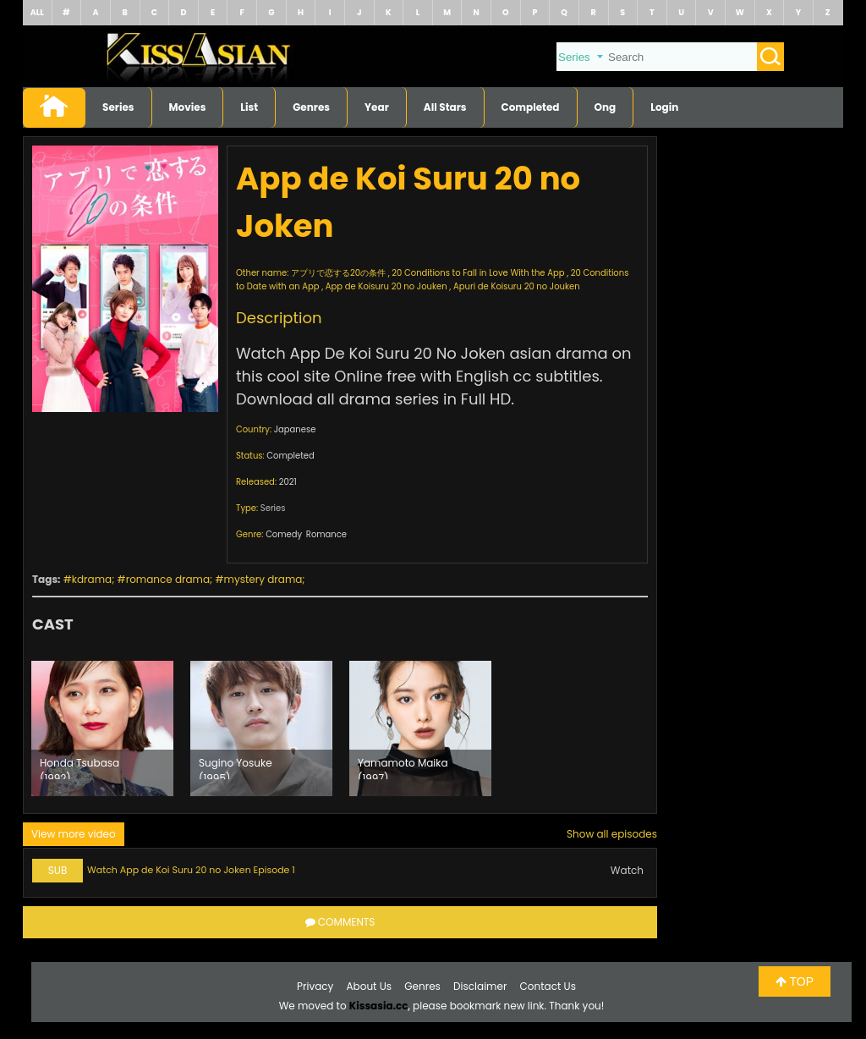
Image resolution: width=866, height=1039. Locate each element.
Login (664, 107)
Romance (326, 534)
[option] (102, 728)
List (249, 107)
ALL (37, 12)
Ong (606, 107)
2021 (288, 482)
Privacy (315, 986)
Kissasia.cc (378, 1005)
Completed (531, 107)
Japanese (295, 429)
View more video (73, 834)
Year (376, 107)
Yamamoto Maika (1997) (403, 767)
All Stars (445, 107)
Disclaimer (480, 986)
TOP (795, 981)
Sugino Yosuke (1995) (235, 767)
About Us (369, 986)
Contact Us (548, 986)
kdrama (92, 579)
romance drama (168, 579)
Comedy (284, 534)
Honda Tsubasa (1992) (79, 767)
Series (118, 107)
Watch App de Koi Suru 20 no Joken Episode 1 (191, 870)
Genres (311, 107)
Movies (187, 107)
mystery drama (263, 579)
